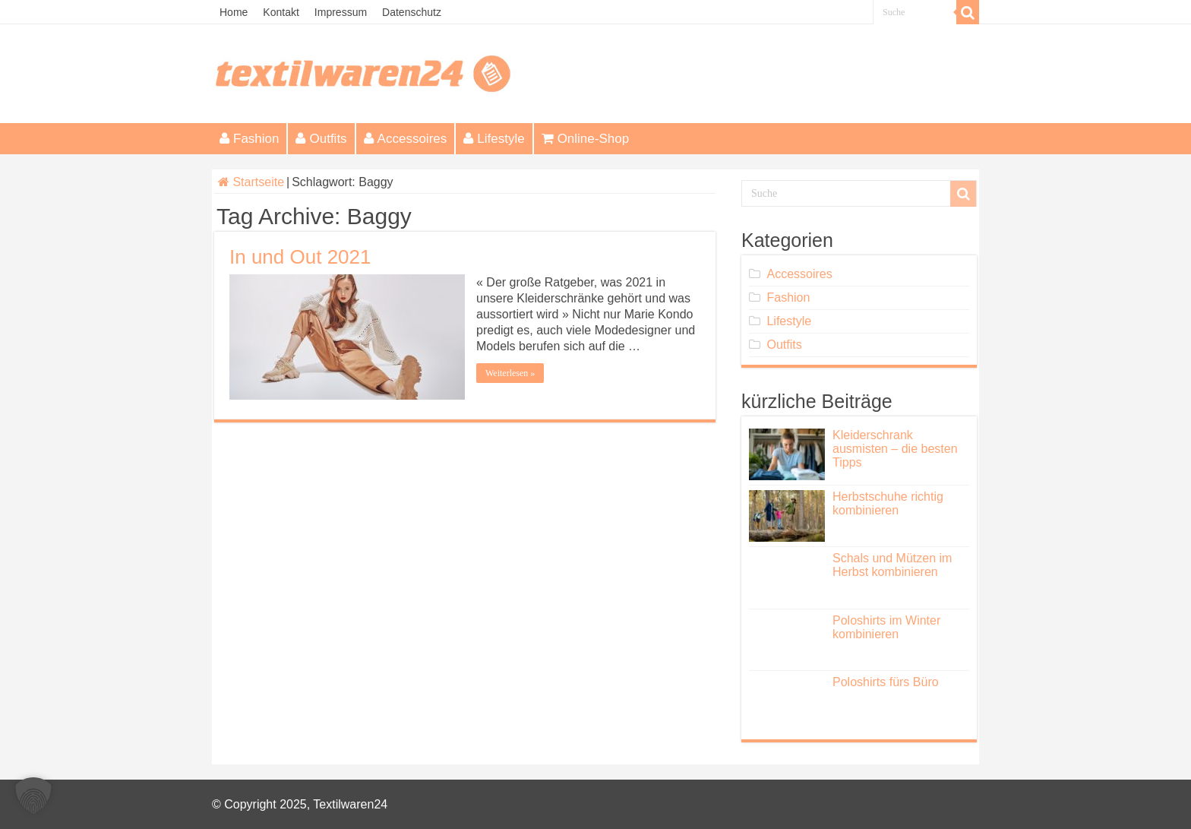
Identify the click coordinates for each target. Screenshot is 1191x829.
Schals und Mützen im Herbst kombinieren (892, 565)
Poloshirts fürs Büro (885, 682)
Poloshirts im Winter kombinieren (886, 627)
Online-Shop (586, 138)
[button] (33, 795)
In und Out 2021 (300, 256)
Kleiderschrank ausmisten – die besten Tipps (895, 449)
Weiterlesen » (510, 373)
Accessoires (405, 138)
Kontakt (281, 12)
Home (234, 12)
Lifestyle (493, 138)
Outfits (320, 138)
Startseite (251, 182)
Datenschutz (411, 12)
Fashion (249, 138)
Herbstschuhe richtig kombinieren (887, 503)
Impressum (340, 12)
